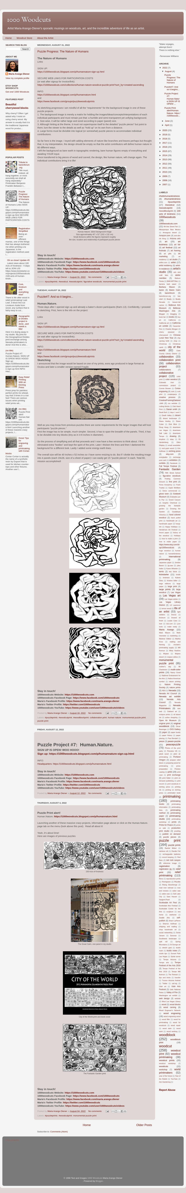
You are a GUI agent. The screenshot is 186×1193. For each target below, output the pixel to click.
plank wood (164, 754)
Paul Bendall (173, 738)
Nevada (172, 690)
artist (173, 262)
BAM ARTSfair (172, 281)
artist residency (165, 265)
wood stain (167, 1028)
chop (175, 341)
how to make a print (170, 539)
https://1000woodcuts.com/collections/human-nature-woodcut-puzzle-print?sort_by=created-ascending (90, 85)
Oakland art (172, 711)
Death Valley (167, 415)
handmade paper (165, 524)
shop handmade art (167, 930)
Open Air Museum (167, 720)
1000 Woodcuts (94, 1178)
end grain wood (168, 448)
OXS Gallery (175, 729)
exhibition (173, 460)
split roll (163, 942)
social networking (166, 933)
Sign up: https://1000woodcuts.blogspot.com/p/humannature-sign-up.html (85, 753)
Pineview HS (172, 751)
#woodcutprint (75, 281)
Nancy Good (175, 672)
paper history (167, 735)
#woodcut (63, 281)
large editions (165, 584)
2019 (165, 134)
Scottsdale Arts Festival (168, 906)
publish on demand (171, 834)
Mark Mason (164, 633)
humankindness (174, 554)
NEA (163, 690)
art (166, 241)
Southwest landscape (168, 939)
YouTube (174, 1079)
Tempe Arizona (169, 959)
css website (172, 403)
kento (161, 571)
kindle (178, 575)
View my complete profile (17, 78)
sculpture (170, 912)
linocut (173, 615)
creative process (167, 397)
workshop (163, 1069)
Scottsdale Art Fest (168, 903)
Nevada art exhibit (169, 696)
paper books (175, 732)
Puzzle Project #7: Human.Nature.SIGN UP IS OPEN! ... (172, 98)
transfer (177, 978)
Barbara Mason (167, 287)
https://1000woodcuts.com (79, 258)
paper (164, 732)
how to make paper (168, 542)
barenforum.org (165, 296)
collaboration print (98, 717)
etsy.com (170, 454)
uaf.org (174, 983)
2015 (165, 151)
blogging (173, 314)
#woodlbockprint (81, 717)
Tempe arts (164, 962)
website (177, 998)
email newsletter (174, 445)
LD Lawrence (175, 605)
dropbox (162, 439)
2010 (165, 172)
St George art (175, 945)
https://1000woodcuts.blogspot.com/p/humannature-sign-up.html (70, 71)
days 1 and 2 (175, 412)
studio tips (163, 953)
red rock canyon (173, 860)
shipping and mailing (168, 927)
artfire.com (163, 262)
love (160, 624)
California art (164, 323)
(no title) (9, 350)
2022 (165, 68)
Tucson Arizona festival (171, 980)
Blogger (162, 314)
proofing (177, 831)
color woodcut (171, 379)
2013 (165, 159)
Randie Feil (176, 851)
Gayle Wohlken (174, 488)
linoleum (162, 618)
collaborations (165, 370)
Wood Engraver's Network (169, 1010)
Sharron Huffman (170, 924)
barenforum (170, 293)
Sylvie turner (175, 956)
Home (8, 38)
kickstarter (164, 574)
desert (177, 415)
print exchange (173, 775)
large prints (165, 589)
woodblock (167, 1035)
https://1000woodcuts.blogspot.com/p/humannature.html (66, 94)
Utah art (162, 986)
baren (161, 290)
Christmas (163, 344)
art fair (177, 244)
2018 (165, 139)
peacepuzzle (173, 744)
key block (173, 572)
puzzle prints (174, 845)
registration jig (165, 869)
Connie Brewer (165, 388)
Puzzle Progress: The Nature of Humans (63, 51)
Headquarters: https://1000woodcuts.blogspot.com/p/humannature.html (74, 764)
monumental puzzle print (114, 281)
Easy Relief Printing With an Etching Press (24, 382)
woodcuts (163, 1066)
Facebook (173, 463)
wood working (172, 1031)
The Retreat (173, 975)
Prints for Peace (166, 825)
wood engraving (172, 1013)
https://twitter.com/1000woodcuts (81, 268)
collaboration (166, 356)
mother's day (165, 667)
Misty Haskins (174, 651)
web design (164, 998)
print (170, 772)
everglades (163, 457)
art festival (167, 247)
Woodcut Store (24, 38)
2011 (165, 168)
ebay (172, 439)
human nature (114, 717)
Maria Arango (166, 629)
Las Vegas (175, 592)
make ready (172, 627)
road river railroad (166, 888)
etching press (174, 451)
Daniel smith (171, 409)
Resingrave (166, 882)
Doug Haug (163, 427)
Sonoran (173, 936)
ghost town (164, 494)
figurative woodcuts (92, 281)
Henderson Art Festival (168, 530)
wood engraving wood (172, 1016)
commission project (167, 385)
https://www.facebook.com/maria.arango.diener (92, 265)
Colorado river (166, 382)
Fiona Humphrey (165, 485)
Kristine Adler (172, 581)
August (168, 71)
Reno (161, 879)
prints (174, 822)
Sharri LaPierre (174, 921)
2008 (165, 180)
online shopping (171, 717)
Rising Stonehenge (169, 885)
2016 (165, 147)
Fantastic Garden (169, 469)
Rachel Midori (170, 848)
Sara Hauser (172, 897)
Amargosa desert (170, 232)
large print (172, 586)
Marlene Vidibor (165, 639)
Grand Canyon (174, 500)
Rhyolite (177, 882)
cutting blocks (164, 406)
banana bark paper (167, 284)
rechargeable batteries (171, 854)
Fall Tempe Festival (168, 466)
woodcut (165, 1046)
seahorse (172, 915)
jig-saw (170, 565)
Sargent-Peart (164, 900)
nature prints (174, 687)
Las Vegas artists (171, 599)
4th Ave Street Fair (171, 226)
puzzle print (42, 721)
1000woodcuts (167, 217)
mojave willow (172, 657)
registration (164, 866)
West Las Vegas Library (171, 1001)
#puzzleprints (51, 281)
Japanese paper (165, 562)
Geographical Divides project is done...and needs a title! (24, 322)
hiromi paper (164, 533)
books (171, 317)
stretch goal (167, 948)
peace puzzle (174, 741)
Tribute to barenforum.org (24, 165)
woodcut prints (166, 1060)
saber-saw (166, 894)
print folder (166, 778)
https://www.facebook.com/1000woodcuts (96, 262)
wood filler (166, 1019)
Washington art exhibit (168, 995)
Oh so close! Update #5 (18, 260)
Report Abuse (167, 1090)
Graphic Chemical (170, 503)
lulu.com (169, 624)
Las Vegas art (171, 595)
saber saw (176, 891)
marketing (173, 636)
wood (164, 1004)
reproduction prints (173, 879)
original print (164, 723)
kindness (166, 578)
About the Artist (45, 38)
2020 (165, 130)
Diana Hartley (165, 421)
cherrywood (163, 335)
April (167, 125)
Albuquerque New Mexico (169, 229)
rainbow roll (163, 851)
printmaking (171, 796)
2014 (165, 155)
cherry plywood (166, 332)
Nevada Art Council (168, 693)
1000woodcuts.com (168, 223)
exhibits (162, 463)
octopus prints (164, 714)
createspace (172, 394)
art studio (173, 259)
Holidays (177, 536)
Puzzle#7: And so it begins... (55, 296)
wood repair (175, 1025)
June (167, 121)
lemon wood (166, 608)
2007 (165, 184)
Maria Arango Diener (19, 74)
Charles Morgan (171, 329)
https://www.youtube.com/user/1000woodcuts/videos (95, 272)
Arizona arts (175, 238)
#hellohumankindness (169, 196)
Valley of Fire (172, 992)
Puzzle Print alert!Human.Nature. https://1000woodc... (172, 112)
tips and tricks (165, 978)
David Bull (163, 412)
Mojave (166, 654)
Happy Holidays (171, 527)
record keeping (168, 857)
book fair (162, 317)
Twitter (164, 983)
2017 (165, 143)
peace (161, 741)
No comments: (95, 277)
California (172, 320)
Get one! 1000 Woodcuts (17, 92)
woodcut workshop (167, 1063)
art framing (175, 250)
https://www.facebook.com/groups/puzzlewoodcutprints (66, 101)
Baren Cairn (174, 290)
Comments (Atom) (59, 1131)
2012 (165, 164)
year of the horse (165, 1076)
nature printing (174, 681)
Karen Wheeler (172, 568)
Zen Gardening (164, 1082)
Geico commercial (170, 491)
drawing (173, 436)
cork (172, 391)
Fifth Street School (172, 473)
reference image (170, 863)
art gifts (167, 254)
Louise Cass (172, 621)
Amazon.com (164, 235)
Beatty (169, 299)
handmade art (171, 521)
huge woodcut (164, 551)
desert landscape (170, 418)
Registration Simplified (24, 229)
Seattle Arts (164, 918)
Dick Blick (173, 424)
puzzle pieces (169, 837)
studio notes (172, 951)
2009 (165, 176)
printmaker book (174, 793)
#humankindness (172, 199)
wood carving (169, 1007)
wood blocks (175, 1004)
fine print (173, 482)
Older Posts (144, 1125)
